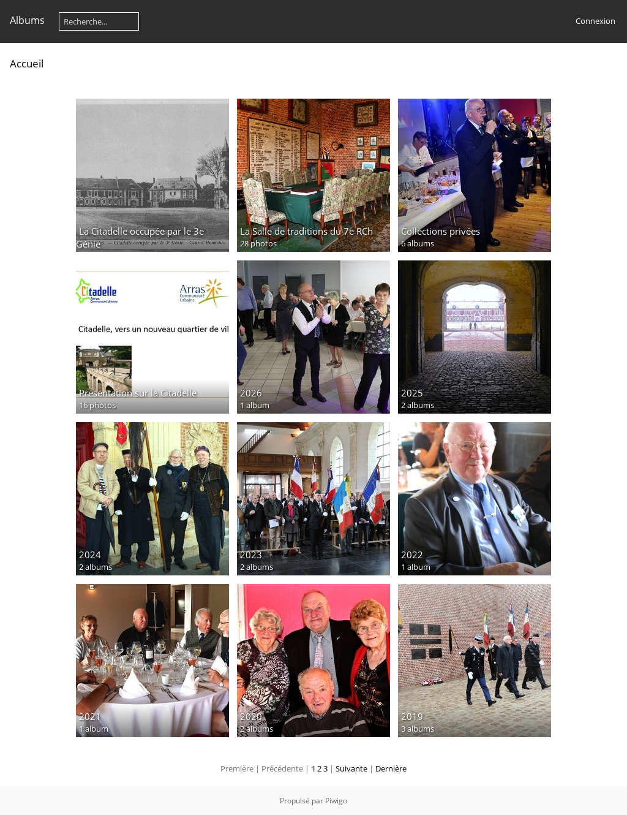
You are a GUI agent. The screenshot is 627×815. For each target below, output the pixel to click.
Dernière (391, 768)
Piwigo (336, 800)
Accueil (26, 63)
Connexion (595, 20)
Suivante (351, 768)
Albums (27, 20)
